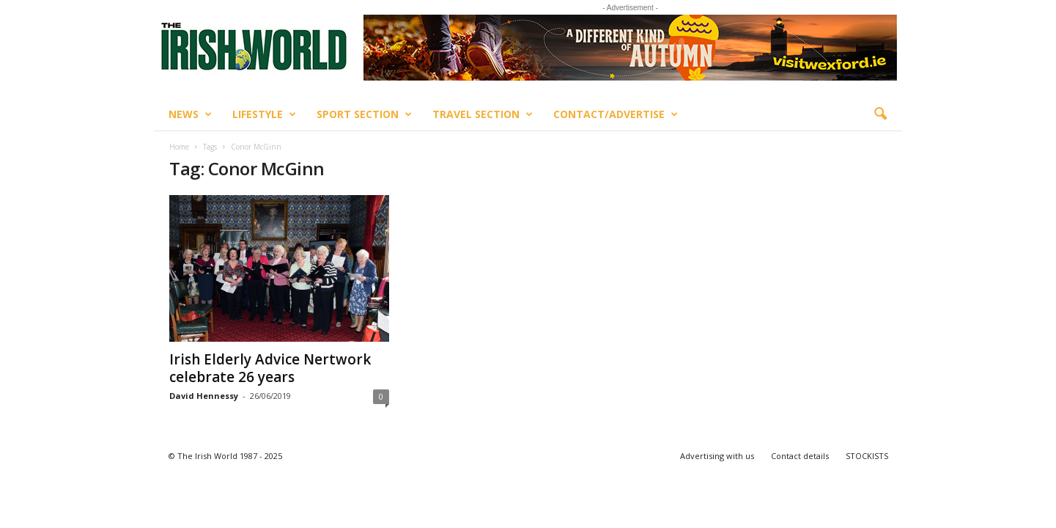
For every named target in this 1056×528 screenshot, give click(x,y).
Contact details (800, 455)
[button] (880, 114)
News (190, 114)
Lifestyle (264, 114)
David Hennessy (203, 395)
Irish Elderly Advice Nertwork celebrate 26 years (270, 368)
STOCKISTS (867, 455)
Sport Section (364, 114)
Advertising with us (717, 455)
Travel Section (482, 114)
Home (179, 147)
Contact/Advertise (615, 114)
